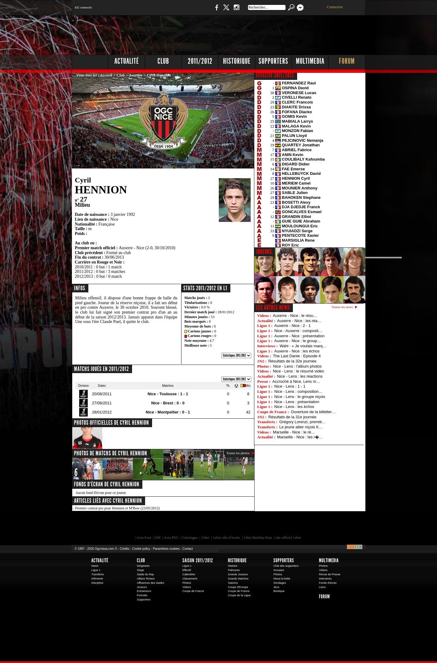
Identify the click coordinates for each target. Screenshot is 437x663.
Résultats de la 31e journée (292, 417)
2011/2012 (200, 61)
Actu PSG (171, 538)
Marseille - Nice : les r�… (300, 437)
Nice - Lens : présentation (296, 401)
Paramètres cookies (166, 548)
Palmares (234, 570)
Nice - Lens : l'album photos (297, 366)
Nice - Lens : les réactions (300, 376)
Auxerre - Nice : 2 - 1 (292, 325)
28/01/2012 (226, 312)
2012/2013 (84, 276)
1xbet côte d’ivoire (226, 538)
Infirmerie (97, 578)
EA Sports (141, 525)
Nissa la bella (281, 578)
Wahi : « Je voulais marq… (303, 346)
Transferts (97, 574)
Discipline (97, 582)
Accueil (106, 75)
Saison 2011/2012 (197, 560)
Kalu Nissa (303, 525)
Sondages (279, 582)
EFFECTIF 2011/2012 (275, 75)
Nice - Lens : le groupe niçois (299, 396)
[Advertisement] (255, 33)
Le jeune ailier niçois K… (301, 427)
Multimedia (310, 61)
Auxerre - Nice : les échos (297, 351)
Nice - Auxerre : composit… (298, 330)
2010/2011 (84, 267)
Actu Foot (144, 538)
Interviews (325, 578)
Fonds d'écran (328, 582)
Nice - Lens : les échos (294, 406)
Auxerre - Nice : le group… (297, 340)
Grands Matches (238, 578)
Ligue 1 (95, 570)
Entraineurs (144, 591)
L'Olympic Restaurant (221, 525)
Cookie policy (141, 548)
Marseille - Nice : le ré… (294, 432)
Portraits (142, 595)
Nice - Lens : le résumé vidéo (298, 371)
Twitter (226, 10)
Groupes (278, 570)
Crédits (125, 548)
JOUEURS (264, 251)
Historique (237, 61)
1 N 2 (173, 10)
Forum (347, 61)
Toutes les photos (238, 453)
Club (163, 61)
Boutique (197, 10)
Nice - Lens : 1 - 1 (290, 386)
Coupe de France (193, 591)
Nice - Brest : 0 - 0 (168, 403)
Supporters (273, 61)
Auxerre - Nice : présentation (299, 336)
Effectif (186, 570)
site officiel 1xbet (288, 538)
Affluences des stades (150, 582)
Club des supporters (286, 565)
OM (157, 538)
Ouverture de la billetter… (313, 412)
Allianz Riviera (145, 578)
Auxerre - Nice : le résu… (295, 315)
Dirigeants (143, 565)
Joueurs (136, 75)
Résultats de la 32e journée (292, 361)
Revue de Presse (329, 574)
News (94, 565)
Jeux (276, 587)
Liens (322, 587)
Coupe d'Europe (238, 587)
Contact (187, 548)
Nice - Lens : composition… (298, 391)
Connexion (335, 7)
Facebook (216, 10)
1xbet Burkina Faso (258, 538)
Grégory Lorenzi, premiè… (302, 422)
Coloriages (190, 538)
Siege (140, 570)
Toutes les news (342, 307)
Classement (189, 578)
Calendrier (188, 574)
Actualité (126, 61)
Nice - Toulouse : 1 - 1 (167, 394)
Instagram (236, 10)
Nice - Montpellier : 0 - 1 (168, 412)
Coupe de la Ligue (239, 595)
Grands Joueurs (238, 574)
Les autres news (273, 307)
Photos (186, 582)
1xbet (205, 538)
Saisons (233, 582)
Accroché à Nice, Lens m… (296, 381)
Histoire (232, 565)
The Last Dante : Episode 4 (297, 356)
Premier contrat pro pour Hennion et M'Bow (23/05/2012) (117, 508)
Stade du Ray (145, 574)
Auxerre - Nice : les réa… (299, 320)
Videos (186, 587)
